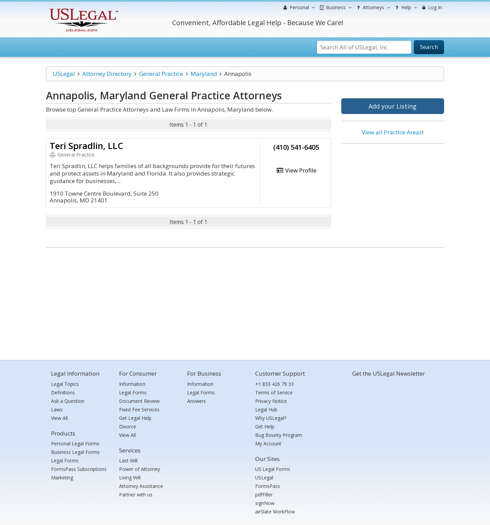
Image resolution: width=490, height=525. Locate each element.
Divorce (127, 426)
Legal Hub (266, 409)
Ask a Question (67, 401)
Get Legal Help (135, 418)
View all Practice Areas (392, 132)
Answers (196, 401)
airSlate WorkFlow (275, 511)
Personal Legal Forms (75, 443)
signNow (265, 503)
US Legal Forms (272, 469)
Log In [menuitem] (431, 7)
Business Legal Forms (75, 452)
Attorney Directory (107, 74)
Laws (57, 409)
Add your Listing (392, 106)
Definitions (63, 392)
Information (132, 384)
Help (405, 7)
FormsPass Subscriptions (79, 469)
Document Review (139, 401)
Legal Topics (65, 384)
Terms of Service (274, 392)
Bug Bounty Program (278, 435)
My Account (268, 443)
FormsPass (267, 486)
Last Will (128, 460)
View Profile (296, 170)
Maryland (204, 74)
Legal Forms (65, 460)
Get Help (264, 426)
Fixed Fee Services (139, 409)
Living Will (130, 477)
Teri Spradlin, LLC (86, 146)
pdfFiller (264, 494)
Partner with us (135, 494)
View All (59, 418)
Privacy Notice (271, 401)
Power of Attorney (139, 469)
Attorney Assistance (141, 486)
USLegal (64, 74)
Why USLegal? (270, 418)
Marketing (62, 477)
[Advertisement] (392, 192)
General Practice (161, 74)
